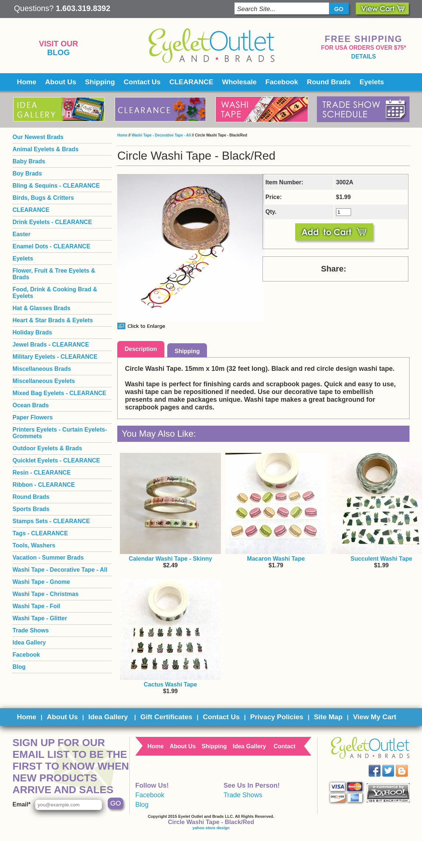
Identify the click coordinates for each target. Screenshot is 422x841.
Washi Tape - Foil (36, 606)
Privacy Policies (276, 717)
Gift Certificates (166, 717)
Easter (21, 234)
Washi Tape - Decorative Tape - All (161, 135)
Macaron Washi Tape (276, 559)
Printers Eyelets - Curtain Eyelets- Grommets (59, 432)
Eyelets (372, 82)
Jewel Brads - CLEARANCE (50, 344)
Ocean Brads (30, 405)
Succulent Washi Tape (381, 559)
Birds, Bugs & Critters (43, 198)
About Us (60, 82)
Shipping (100, 82)
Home (26, 82)
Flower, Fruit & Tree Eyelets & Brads (53, 273)
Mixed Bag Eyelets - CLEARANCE (59, 393)
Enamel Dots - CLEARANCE (51, 246)
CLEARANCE (191, 82)
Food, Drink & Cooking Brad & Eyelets (54, 292)
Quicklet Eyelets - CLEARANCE (56, 460)
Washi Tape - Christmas (45, 594)
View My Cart (374, 717)
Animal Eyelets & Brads (45, 149)
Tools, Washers (33, 545)
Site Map (328, 717)
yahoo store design (211, 828)
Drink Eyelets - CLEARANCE (52, 222)
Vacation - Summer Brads (48, 557)
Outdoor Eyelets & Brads (47, 448)
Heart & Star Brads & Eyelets (52, 320)
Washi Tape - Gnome (41, 582)
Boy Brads (27, 173)
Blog (58, 52)
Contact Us (142, 82)
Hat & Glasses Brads (41, 308)
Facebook (281, 82)
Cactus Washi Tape (170, 684)
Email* (21, 804)
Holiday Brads (32, 332)
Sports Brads (30, 509)
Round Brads (329, 82)
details (363, 56)
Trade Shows (30, 630)
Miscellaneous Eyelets (43, 381)
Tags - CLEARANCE (40, 533)
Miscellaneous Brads (41, 369)
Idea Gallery (29, 642)
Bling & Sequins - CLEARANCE (56, 185)
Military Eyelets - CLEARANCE (54, 357)
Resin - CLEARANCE (41, 472)
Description (141, 349)
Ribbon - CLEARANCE (43, 485)
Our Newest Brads (38, 137)
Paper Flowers (32, 417)
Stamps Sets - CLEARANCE (51, 521)
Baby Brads (28, 161)
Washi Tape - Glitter (39, 618)
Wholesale (239, 82)
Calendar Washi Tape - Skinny (170, 559)
